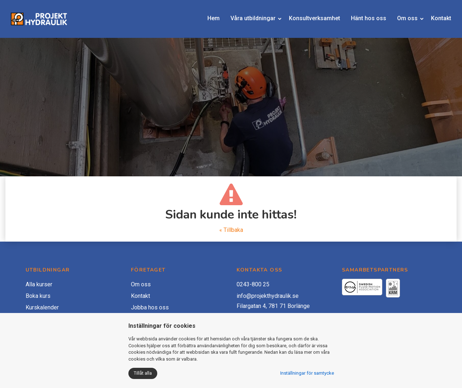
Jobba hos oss (150, 307)
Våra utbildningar (247, 15)
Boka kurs (38, 295)
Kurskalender (42, 307)
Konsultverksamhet (309, 15)
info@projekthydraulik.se (268, 295)
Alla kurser (39, 284)
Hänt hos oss (363, 15)
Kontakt (436, 15)
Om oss (402, 15)
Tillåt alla (143, 373)
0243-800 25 (253, 284)
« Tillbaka (231, 229)
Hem (208, 15)
